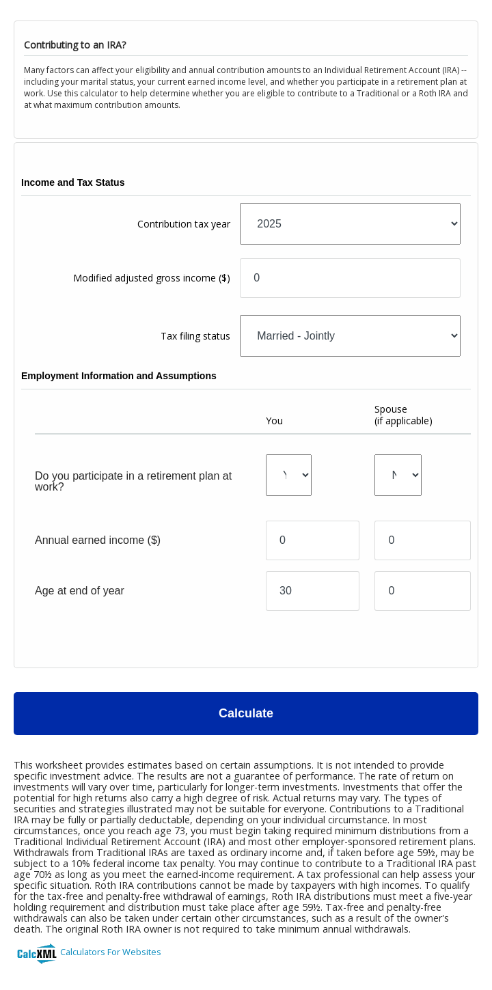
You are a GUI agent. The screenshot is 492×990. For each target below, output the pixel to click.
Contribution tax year (183, 223)
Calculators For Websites (110, 952)
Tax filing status (195, 335)
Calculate (246, 713)
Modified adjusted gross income (151, 277)
